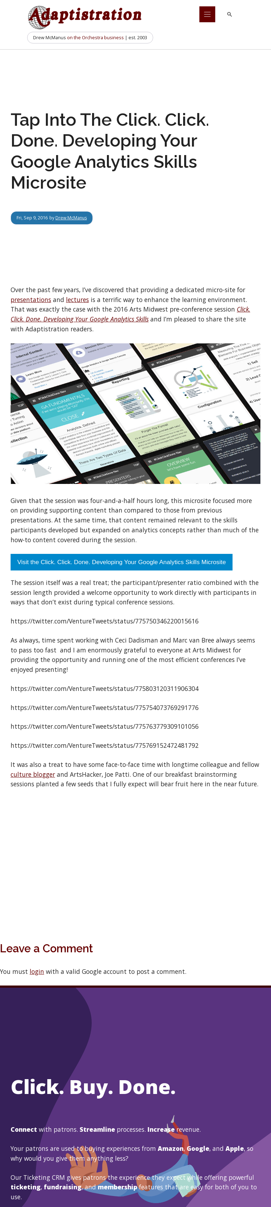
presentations (31, 299)
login (37, 971)
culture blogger (33, 774)
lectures (77, 299)
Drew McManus (71, 217)
